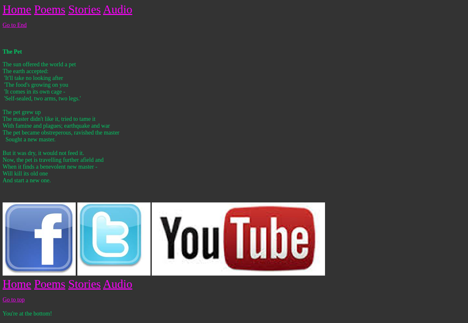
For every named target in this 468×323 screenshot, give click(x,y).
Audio (117, 9)
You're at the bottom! (27, 313)
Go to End (15, 25)
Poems (49, 9)
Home (17, 9)
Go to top (14, 299)
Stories (84, 9)
